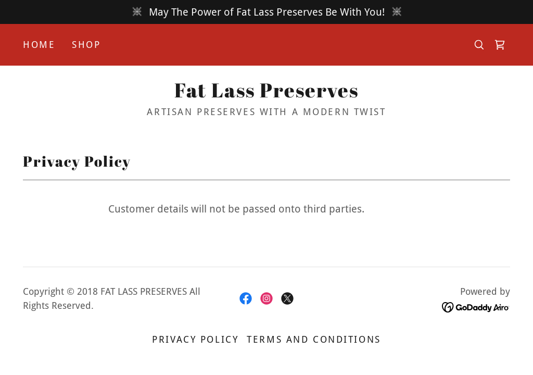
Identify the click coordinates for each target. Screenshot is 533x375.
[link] (499, 44)
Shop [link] (86, 44)
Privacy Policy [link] (195, 339)
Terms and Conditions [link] (313, 339)
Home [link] (39, 44)
